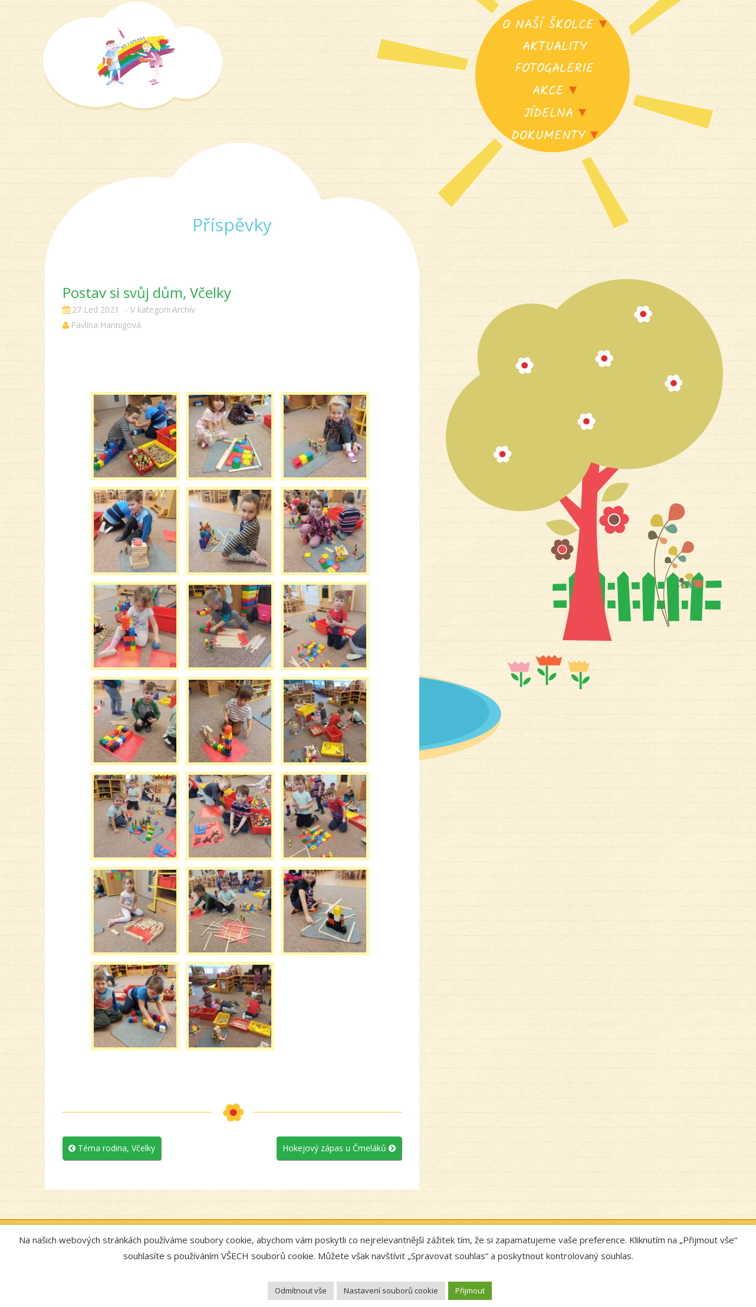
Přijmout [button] (470, 1290)
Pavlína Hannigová (106, 324)
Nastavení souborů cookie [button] (391, 1290)
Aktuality (554, 47)
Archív (183, 309)
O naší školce (548, 25)
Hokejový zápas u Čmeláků (339, 1148)
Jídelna (548, 113)
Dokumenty (548, 136)
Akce (548, 91)
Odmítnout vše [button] (301, 1290)
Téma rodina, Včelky (111, 1148)
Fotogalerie (554, 68)
